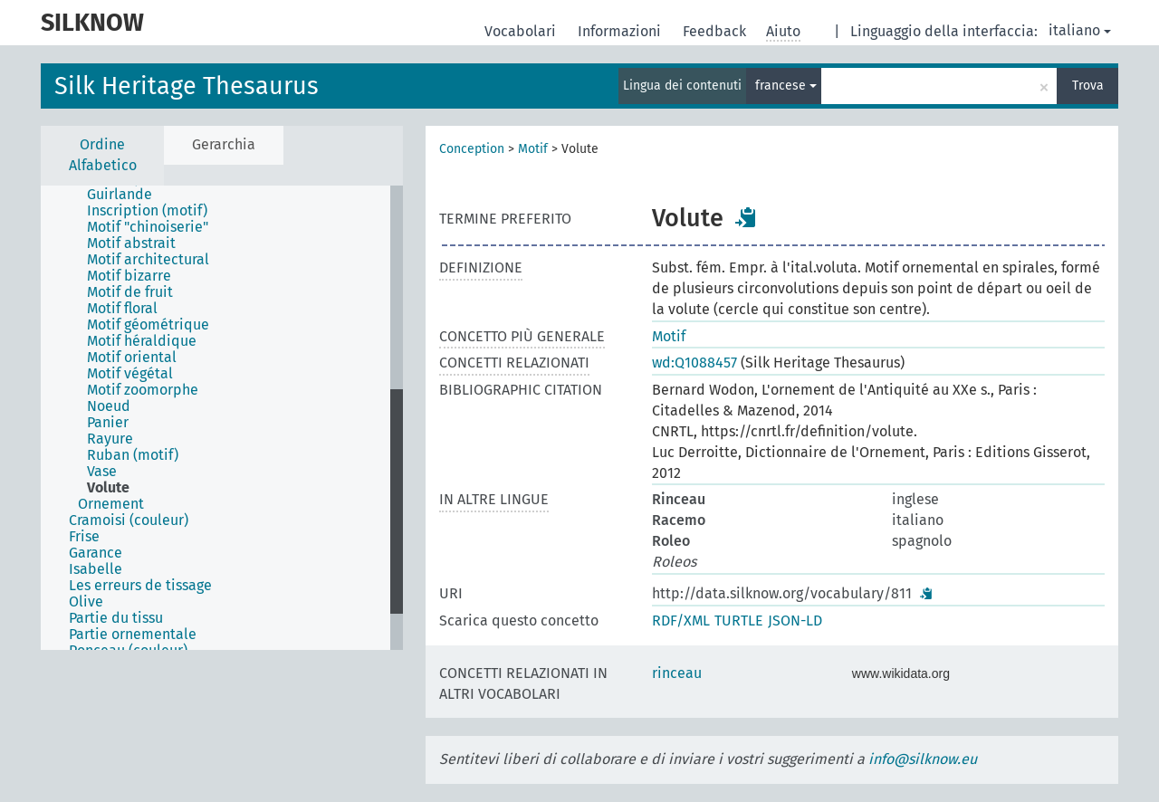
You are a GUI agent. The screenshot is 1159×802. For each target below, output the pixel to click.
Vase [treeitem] (102, 471)
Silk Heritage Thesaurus (186, 86)
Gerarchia (223, 144)
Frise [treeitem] (84, 537)
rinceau (677, 673)
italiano (1080, 30)
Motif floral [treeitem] (122, 309)
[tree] (222, 418)
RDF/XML (681, 620)
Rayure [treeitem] (110, 439)
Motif (533, 149)
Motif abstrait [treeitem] (131, 243)
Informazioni (621, 31)
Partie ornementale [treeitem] (132, 634)
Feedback (716, 31)
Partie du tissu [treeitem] (116, 618)
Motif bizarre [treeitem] (129, 276)
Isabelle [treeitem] (95, 569)
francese (786, 85)
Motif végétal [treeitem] (130, 374)
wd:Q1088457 (694, 362)
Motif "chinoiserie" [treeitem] (147, 227)
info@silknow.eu (922, 759)
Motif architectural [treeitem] (148, 260)
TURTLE (738, 620)
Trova (1088, 85)
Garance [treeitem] (95, 553)
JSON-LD (795, 620)
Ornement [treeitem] (111, 504)
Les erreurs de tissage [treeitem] (140, 586)
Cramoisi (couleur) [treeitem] (128, 520)
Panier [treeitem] (108, 423)
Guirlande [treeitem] (119, 194)
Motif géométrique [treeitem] (148, 325)
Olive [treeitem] (86, 602)
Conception (471, 149)
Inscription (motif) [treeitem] (147, 211)
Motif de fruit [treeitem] (130, 292)
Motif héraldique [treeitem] (141, 341)
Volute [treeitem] (108, 488)
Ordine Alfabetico (103, 155)
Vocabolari (522, 31)
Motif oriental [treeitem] (132, 357)
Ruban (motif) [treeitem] (132, 455)
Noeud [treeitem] (108, 406)
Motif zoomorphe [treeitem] (142, 390)
